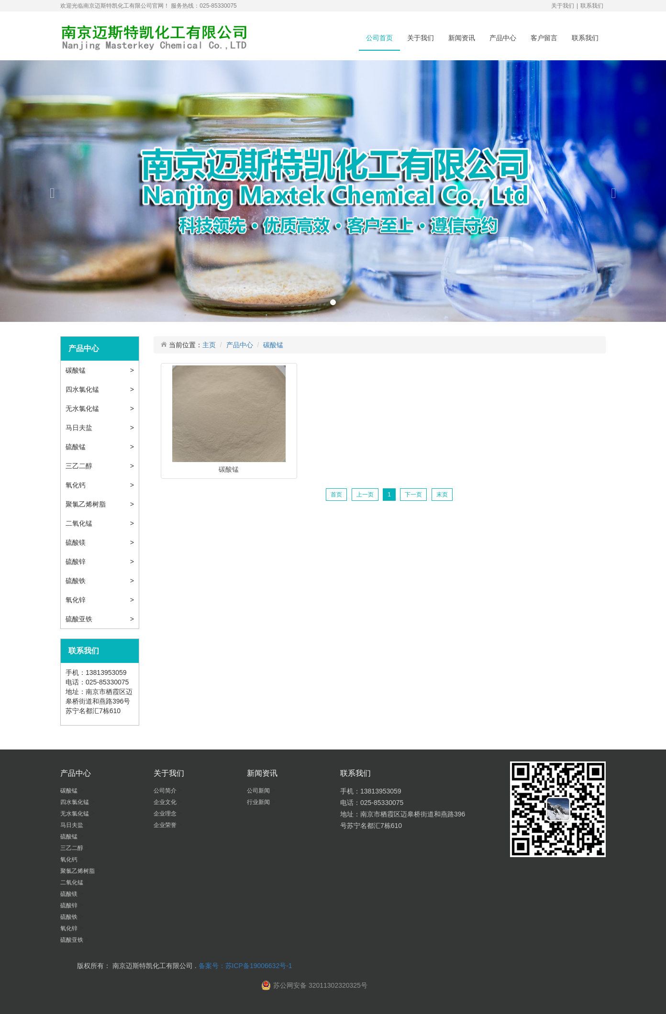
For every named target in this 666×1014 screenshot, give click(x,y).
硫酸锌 (77, 561)
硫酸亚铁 (80, 619)
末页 (442, 494)
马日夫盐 (80, 427)
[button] (50, 191)
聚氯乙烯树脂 (87, 504)
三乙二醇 (80, 466)
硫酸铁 (77, 580)
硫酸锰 (77, 447)
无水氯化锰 (83, 408)
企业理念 (166, 813)
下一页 (413, 494)
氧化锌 (77, 600)
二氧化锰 (80, 523)
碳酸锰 (77, 370)
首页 (336, 494)
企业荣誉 (166, 825)
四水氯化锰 (83, 389)
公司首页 (379, 38)
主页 (209, 345)
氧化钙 (77, 485)
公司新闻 (259, 790)
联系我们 (591, 5)
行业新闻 (259, 802)
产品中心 (502, 38)
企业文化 (166, 802)
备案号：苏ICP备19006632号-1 (245, 966)
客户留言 (544, 38)
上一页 (365, 494)
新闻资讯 (461, 38)
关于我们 (562, 5)
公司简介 (166, 790)
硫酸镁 (77, 542)
